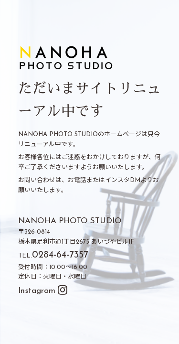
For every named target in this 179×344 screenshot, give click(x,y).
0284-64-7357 (60, 255)
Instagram (42, 291)
